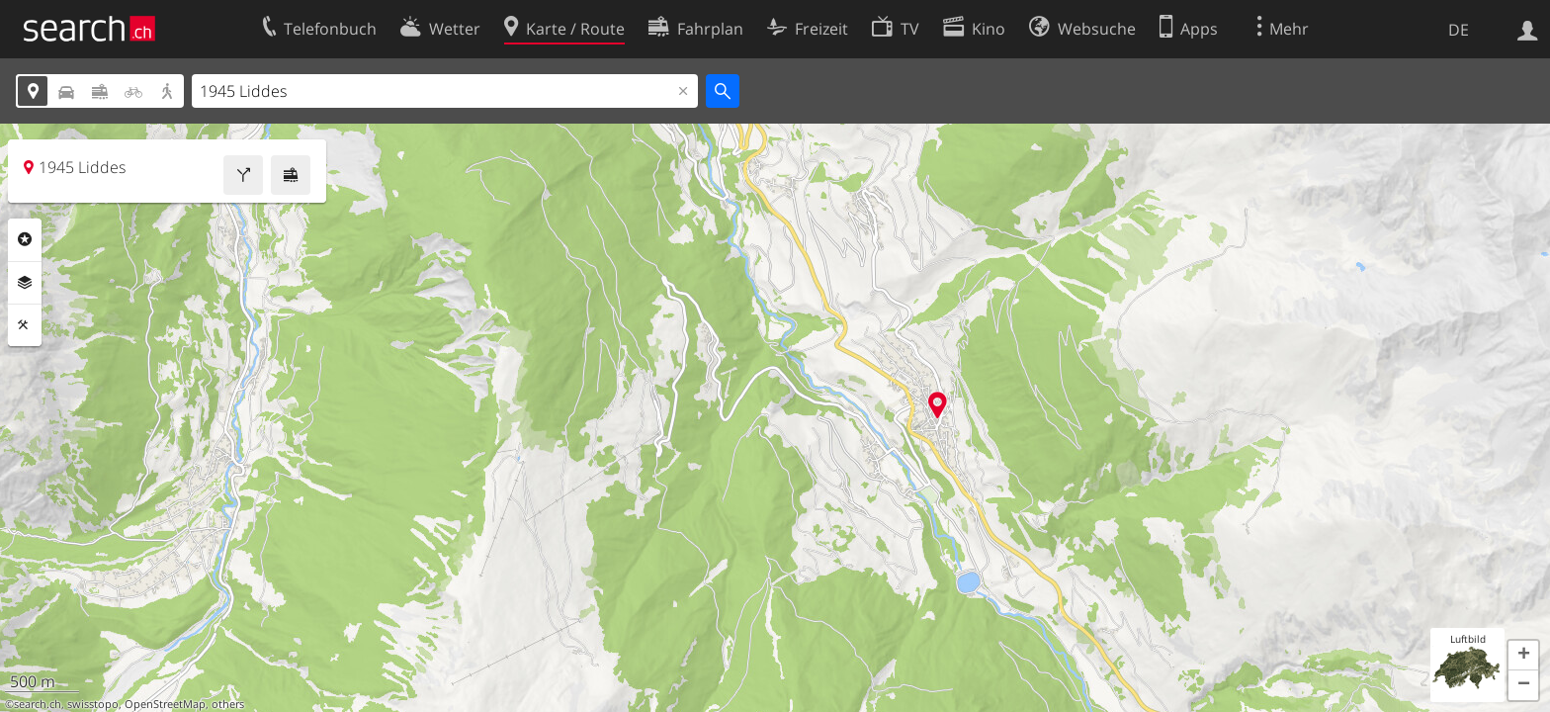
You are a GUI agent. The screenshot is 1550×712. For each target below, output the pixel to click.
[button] (1523, 655)
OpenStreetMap (165, 704)
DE (1458, 30)
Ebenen (25, 283)
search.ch (37, 704)
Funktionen (25, 325)
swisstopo (93, 704)
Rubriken (25, 239)
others (228, 704)
